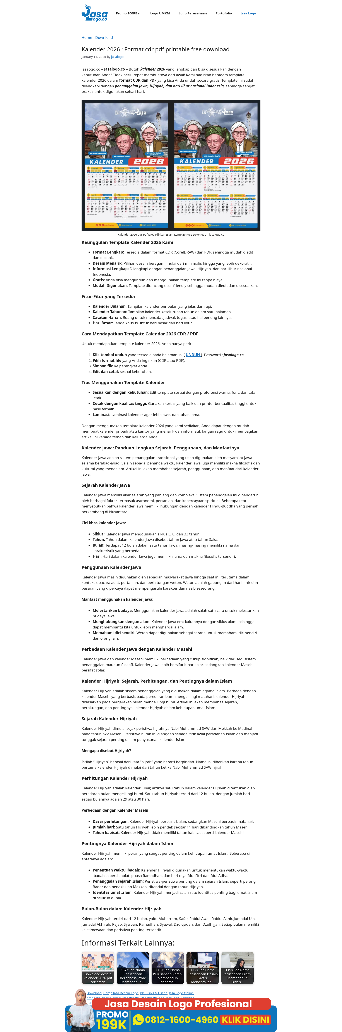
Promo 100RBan (129, 13)
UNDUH (193, 354)
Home (87, 37)
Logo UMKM (160, 13)
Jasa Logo (248, 13)
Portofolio (223, 13)
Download (104, 37)
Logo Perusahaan (193, 13)
